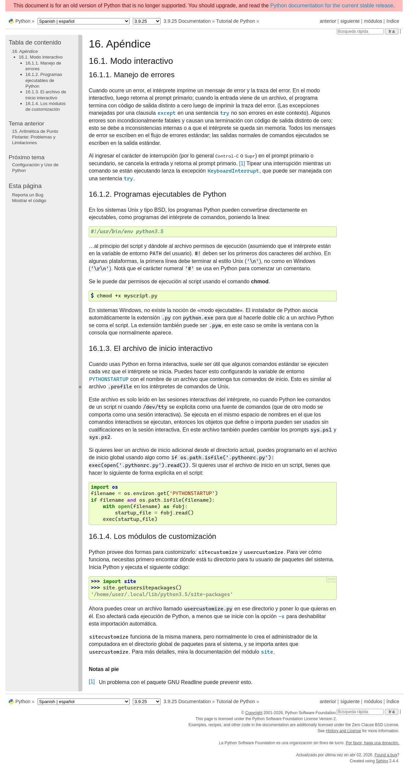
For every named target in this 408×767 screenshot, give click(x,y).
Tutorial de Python (235, 21)
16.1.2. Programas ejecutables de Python (43, 80)
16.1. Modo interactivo (41, 57)
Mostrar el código (29, 200)
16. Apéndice (25, 51)
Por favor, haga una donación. (372, 743)
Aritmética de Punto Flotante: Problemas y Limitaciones (35, 137)
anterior (328, 21)
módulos (373, 21)
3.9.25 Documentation (187, 21)
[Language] (83, 21)
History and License (343, 731)
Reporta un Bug (27, 194)
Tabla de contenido (35, 42)
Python (22, 21)
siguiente (350, 21)
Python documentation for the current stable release (331, 5)
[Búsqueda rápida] (360, 31)
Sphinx (382, 761)
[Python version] (147, 21)
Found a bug (386, 755)
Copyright (253, 712)
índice (393, 21)
